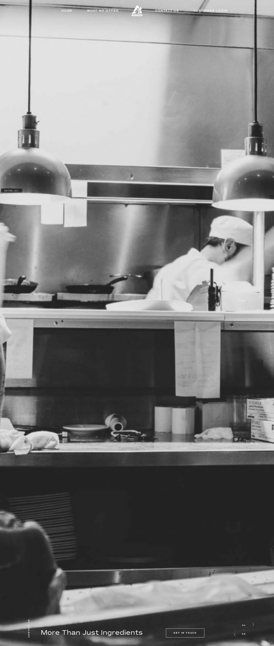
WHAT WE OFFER (103, 11)
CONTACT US (167, 11)
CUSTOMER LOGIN (211, 11)
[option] (137, 323)
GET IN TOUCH (185, 633)
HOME (66, 11)
